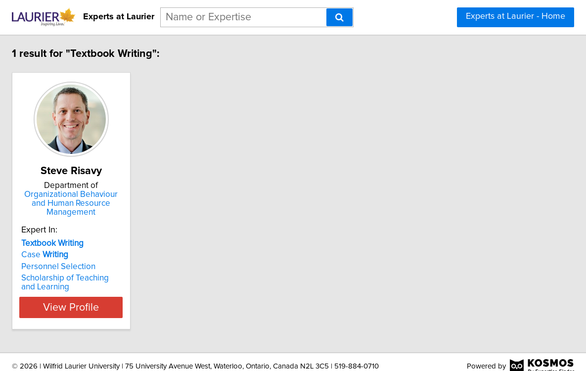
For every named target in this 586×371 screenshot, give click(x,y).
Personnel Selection (117, 257)
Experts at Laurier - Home (515, 16)
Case (103, 245)
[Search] (339, 17)
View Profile (142, 298)
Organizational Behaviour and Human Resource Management (142, 199)
